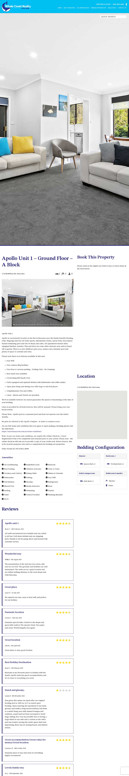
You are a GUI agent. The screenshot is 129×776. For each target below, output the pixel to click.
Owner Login (103, 4)
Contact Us (122, 8)
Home (60, 8)
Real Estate (112, 8)
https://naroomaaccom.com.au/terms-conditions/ (22, 432)
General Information (98, 8)
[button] (7, 303)
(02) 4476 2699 (118, 4)
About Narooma (69, 8)
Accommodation (83, 8)
